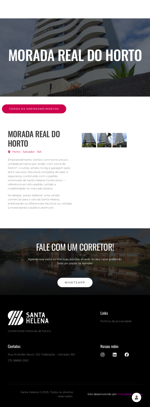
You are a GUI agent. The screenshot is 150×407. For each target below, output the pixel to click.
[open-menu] (126, 9)
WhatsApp (75, 282)
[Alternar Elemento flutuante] (136, 397)
